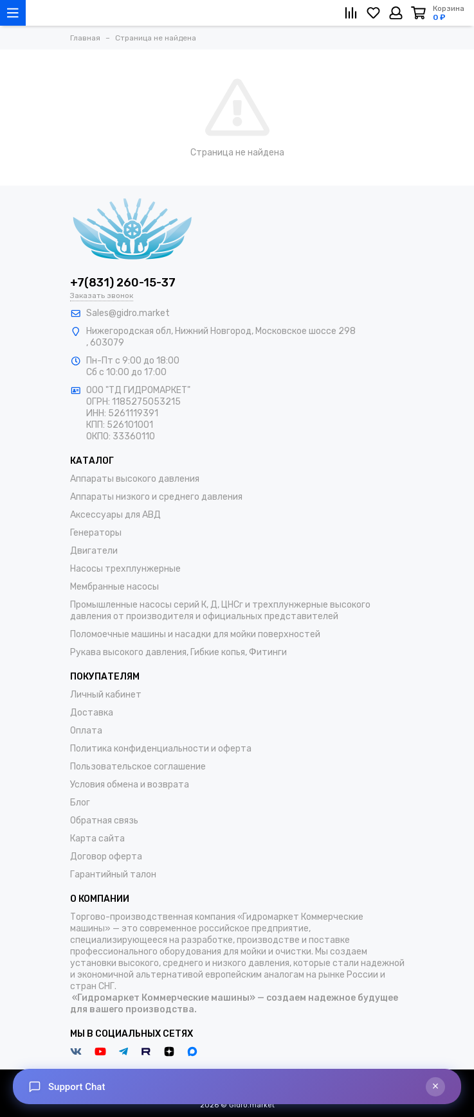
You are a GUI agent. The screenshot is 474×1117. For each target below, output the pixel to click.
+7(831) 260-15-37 (123, 283)
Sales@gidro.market (128, 313)
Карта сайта (97, 838)
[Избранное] (373, 13)
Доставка (91, 712)
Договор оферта (106, 856)
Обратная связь (104, 820)
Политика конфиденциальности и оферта (160, 748)
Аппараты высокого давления (134, 478)
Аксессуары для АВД (115, 514)
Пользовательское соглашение (138, 766)
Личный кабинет (105, 694)
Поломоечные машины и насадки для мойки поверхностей (195, 634)
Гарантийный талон (113, 874)
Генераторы (96, 532)
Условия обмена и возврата (129, 784)
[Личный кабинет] (396, 13)
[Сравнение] (351, 13)
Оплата (86, 730)
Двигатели (94, 550)
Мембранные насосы (114, 586)
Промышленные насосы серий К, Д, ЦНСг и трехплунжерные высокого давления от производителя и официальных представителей (220, 610)
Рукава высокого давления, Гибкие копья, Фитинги (178, 652)
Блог (80, 802)
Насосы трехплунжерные (125, 568)
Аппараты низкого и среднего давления (156, 496)
